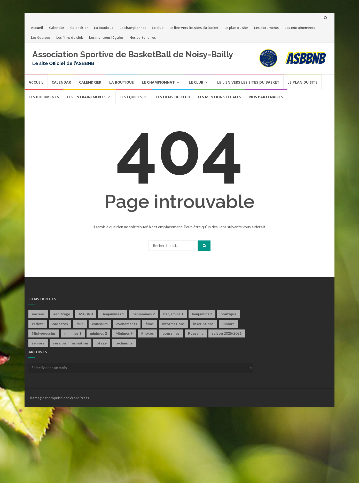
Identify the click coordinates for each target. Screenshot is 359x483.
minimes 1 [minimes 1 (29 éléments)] (72, 333)
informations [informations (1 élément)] (173, 323)
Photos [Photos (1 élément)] (147, 333)
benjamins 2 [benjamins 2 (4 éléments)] (202, 314)
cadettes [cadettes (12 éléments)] (60, 323)
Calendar (56, 27)
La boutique (104, 27)
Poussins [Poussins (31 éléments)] (195, 333)
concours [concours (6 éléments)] (100, 323)
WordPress (79, 398)
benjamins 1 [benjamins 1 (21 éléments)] (173, 314)
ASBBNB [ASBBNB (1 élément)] (86, 314)
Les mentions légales (106, 37)
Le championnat (133, 27)
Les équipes (40, 37)
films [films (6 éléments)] (150, 323)
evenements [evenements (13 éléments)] (126, 323)
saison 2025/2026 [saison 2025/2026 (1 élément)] (226, 333)
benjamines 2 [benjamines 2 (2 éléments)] (143, 314)
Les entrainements (300, 27)
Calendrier (79, 27)
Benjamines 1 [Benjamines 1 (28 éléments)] (113, 314)
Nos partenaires (142, 37)
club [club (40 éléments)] (79, 323)
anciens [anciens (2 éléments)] (38, 314)
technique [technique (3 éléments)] (123, 343)
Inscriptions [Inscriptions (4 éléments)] (203, 323)
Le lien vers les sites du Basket (193, 27)
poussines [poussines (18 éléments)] (171, 333)
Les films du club (69, 37)
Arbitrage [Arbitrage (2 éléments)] (61, 314)
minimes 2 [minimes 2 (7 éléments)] (98, 333)
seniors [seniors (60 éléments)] (38, 343)
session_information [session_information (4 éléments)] (70, 343)
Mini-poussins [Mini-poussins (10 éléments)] (44, 333)
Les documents (266, 27)
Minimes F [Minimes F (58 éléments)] (124, 333)
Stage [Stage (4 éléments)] (102, 343)
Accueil (37, 27)
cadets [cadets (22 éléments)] (38, 323)
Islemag (35, 398)
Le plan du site (236, 27)
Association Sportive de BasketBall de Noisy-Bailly (132, 54)
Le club (157, 27)
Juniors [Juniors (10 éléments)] (228, 323)
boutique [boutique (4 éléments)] (228, 314)
